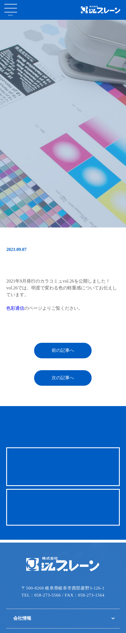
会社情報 (22, 615)
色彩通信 (15, 305)
